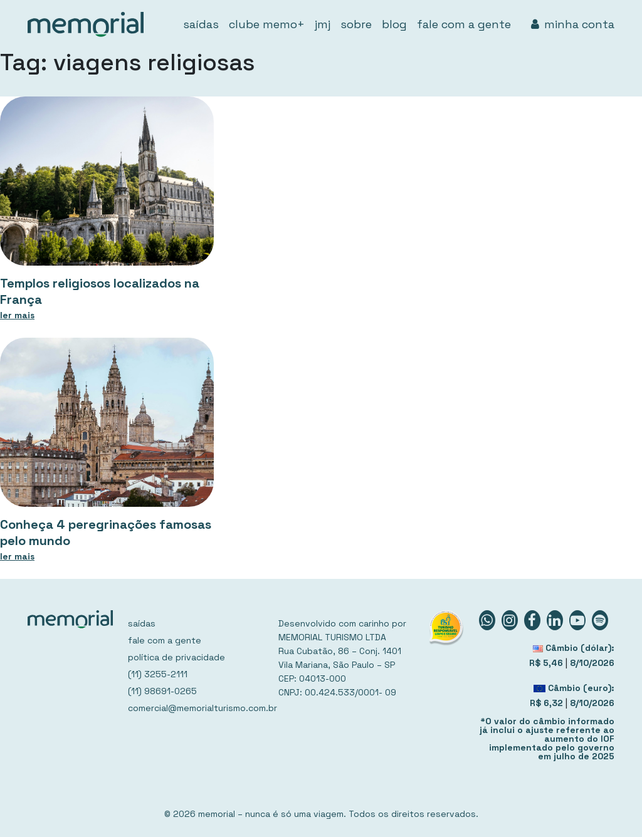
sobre (356, 24)
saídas (201, 24)
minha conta (572, 24)
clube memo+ (267, 24)
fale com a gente (464, 24)
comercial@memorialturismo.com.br (195, 708)
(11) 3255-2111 (157, 674)
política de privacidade (176, 657)
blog (394, 24)
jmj (322, 24)
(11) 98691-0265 (162, 691)
